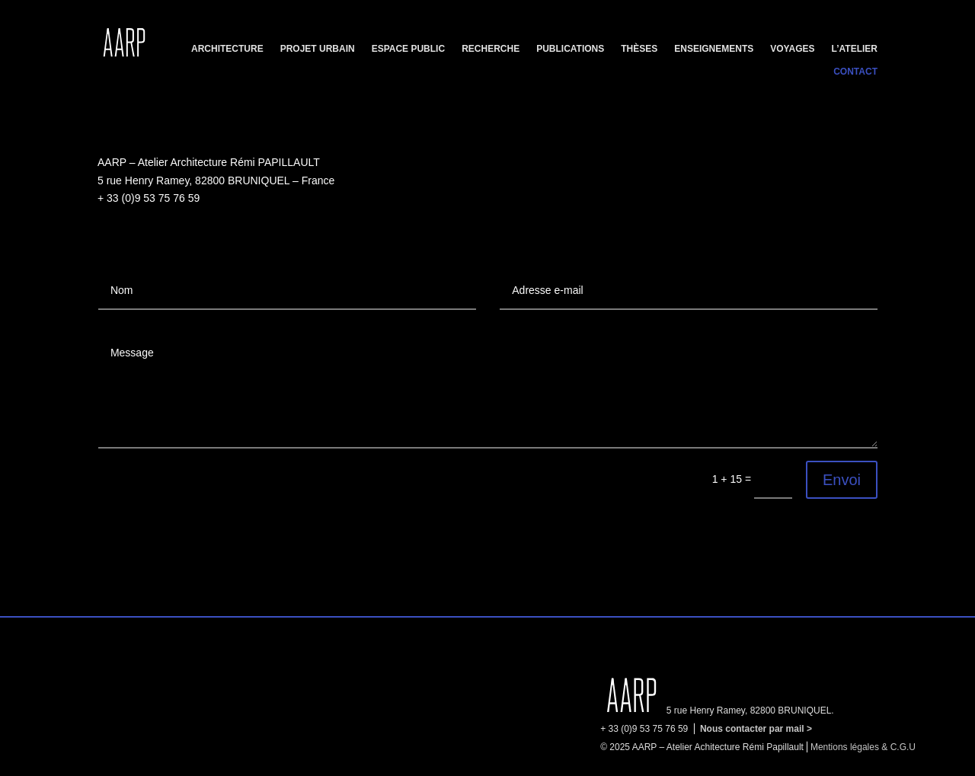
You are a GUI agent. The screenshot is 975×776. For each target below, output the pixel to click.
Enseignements (713, 48)
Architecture (227, 48)
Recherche (490, 48)
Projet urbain (317, 48)
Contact (855, 71)
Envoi (842, 479)
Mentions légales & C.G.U (863, 747)
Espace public (408, 48)
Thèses (639, 48)
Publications (570, 48)
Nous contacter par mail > (756, 728)
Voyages (792, 48)
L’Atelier (855, 48)
